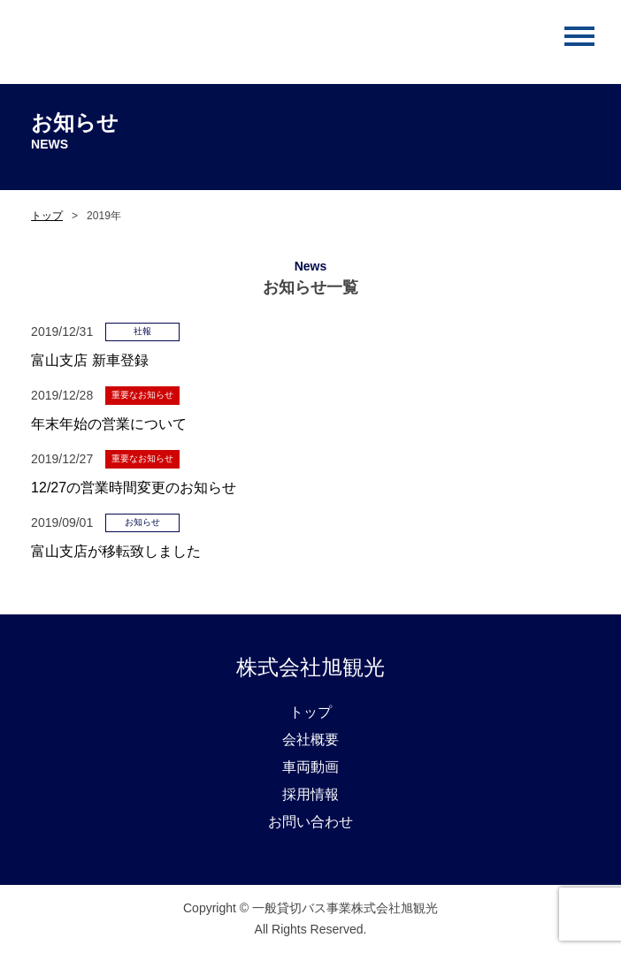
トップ (47, 216)
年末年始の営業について (109, 423)
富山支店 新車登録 (89, 360)
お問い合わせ (310, 821)
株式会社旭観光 (310, 667)
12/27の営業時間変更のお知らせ (133, 487)
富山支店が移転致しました (116, 551)
